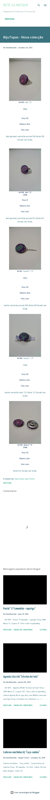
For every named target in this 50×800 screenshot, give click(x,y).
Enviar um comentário (23, 630)
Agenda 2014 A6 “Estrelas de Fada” (21, 676)
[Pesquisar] (38, 4)
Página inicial (10, 19)
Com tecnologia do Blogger (25, 792)
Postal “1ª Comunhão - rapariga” (19, 608)
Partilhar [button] (7, 483)
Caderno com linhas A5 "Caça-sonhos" (21, 752)
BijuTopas (30, 479)
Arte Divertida (15, 5)
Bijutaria (19, 479)
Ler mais (43, 630)
